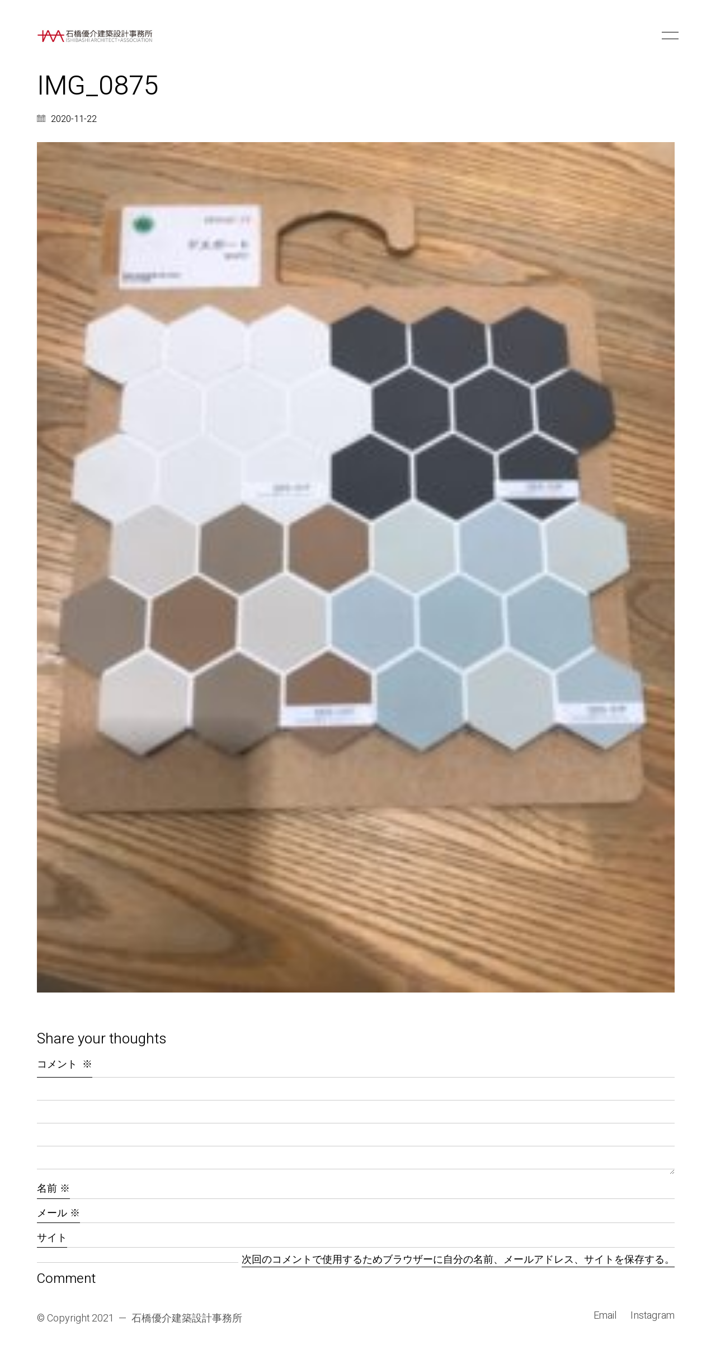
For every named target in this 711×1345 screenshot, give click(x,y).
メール (58, 1213)
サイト (52, 1237)
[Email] (605, 1316)
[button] (668, 36)
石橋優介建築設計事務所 (186, 1318)
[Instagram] (652, 1316)
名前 (53, 1188)
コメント (64, 1064)
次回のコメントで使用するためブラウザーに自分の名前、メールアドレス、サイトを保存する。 (458, 1260)
